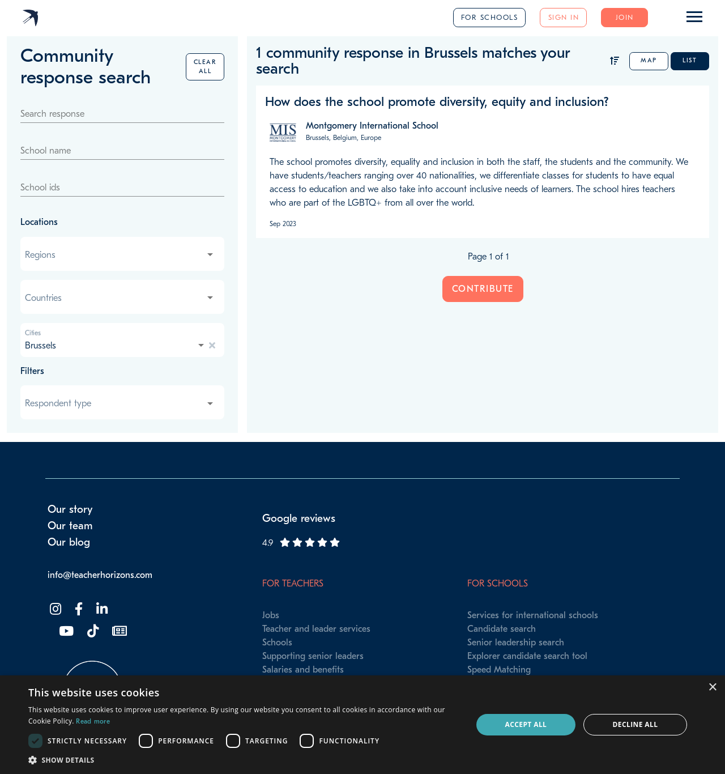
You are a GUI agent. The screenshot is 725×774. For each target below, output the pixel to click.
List (690, 60)
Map (649, 60)
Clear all (205, 66)
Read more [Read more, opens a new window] (93, 721)
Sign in (563, 17)
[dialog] (362, 724)
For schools (489, 17)
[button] (243, 760)
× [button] (712, 687)
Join (625, 17)
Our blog (69, 542)
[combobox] (120, 255)
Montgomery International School (372, 126)
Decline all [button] (635, 724)
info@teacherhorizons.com (100, 575)
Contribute (483, 289)
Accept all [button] (526, 724)
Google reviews (298, 518)
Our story (70, 509)
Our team (70, 526)
